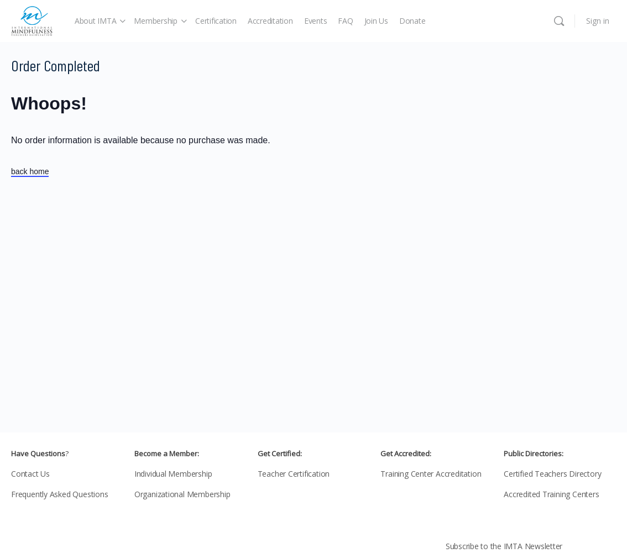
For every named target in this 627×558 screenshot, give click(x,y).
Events (315, 20)
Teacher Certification (294, 473)
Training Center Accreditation (430, 473)
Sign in (597, 20)
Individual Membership (173, 473)
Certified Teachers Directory (552, 473)
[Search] (559, 21)
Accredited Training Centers (551, 494)
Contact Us (30, 473)
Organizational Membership (182, 494)
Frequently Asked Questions (59, 494)
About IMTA (96, 20)
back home (30, 171)
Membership (155, 20)
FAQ (345, 20)
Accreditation (270, 20)
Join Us (376, 20)
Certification (216, 20)
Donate (412, 20)
